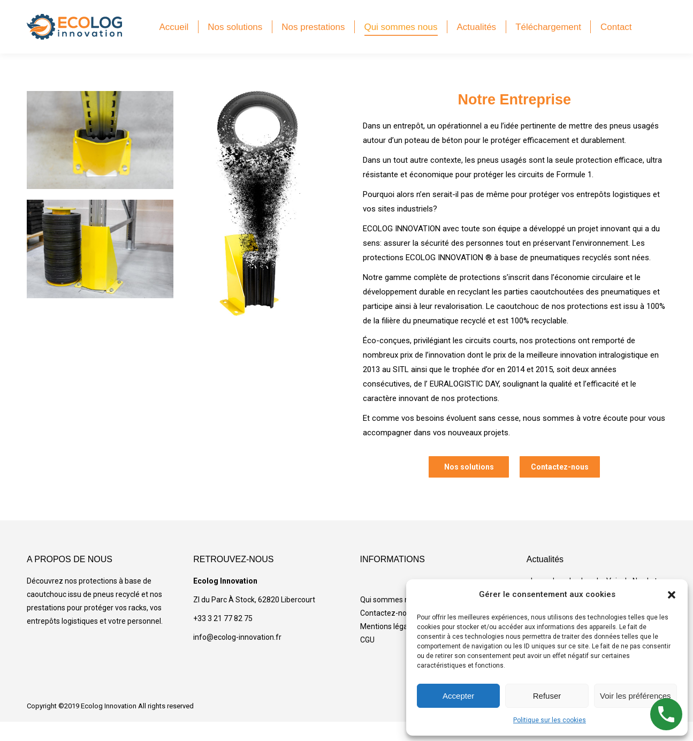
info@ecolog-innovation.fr (237, 656)
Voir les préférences (635, 695)
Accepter (458, 695)
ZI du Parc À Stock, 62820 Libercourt (254, 619)
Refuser (547, 695)
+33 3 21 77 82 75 (223, 637)
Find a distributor (554, 10)
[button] (671, 594)
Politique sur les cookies (549, 720)
